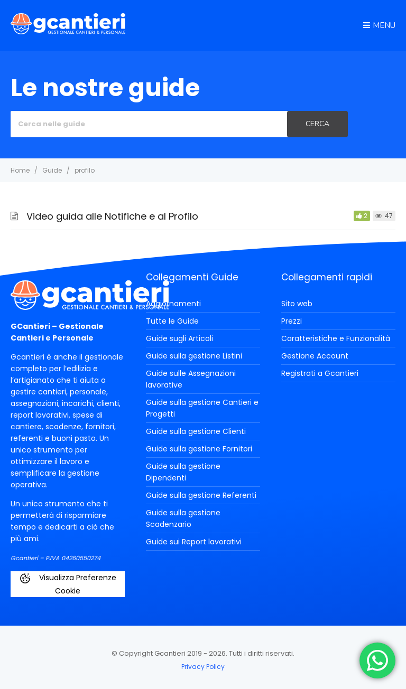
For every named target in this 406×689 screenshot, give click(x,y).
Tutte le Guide (172, 321)
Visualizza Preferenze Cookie (67, 584)
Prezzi (291, 321)
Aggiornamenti (173, 303)
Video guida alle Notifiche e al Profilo (112, 216)
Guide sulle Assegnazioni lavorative (191, 379)
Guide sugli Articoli (179, 338)
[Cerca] (317, 124)
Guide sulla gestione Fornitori (199, 448)
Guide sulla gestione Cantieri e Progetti (202, 408)
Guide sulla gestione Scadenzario (183, 518)
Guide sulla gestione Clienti (196, 431)
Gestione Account (314, 356)
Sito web (296, 303)
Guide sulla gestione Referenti (201, 495)
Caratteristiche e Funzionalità (335, 338)
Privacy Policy (203, 666)
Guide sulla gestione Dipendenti (183, 472)
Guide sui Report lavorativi (194, 541)
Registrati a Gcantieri (319, 373)
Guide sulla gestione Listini (194, 356)
